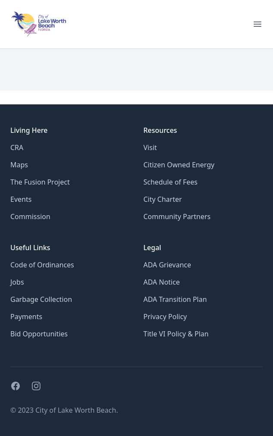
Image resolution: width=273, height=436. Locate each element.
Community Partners (177, 216)
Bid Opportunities (39, 334)
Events (20, 199)
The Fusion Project (40, 182)
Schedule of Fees (170, 182)
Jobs (17, 282)
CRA (16, 147)
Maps (19, 164)
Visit (150, 147)
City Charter (162, 199)
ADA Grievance (167, 265)
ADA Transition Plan (175, 299)
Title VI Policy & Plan (175, 334)
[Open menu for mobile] (257, 24)
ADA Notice (161, 282)
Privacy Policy (165, 316)
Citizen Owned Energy (178, 164)
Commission (30, 216)
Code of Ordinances (42, 265)
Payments (26, 316)
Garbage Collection (41, 299)
